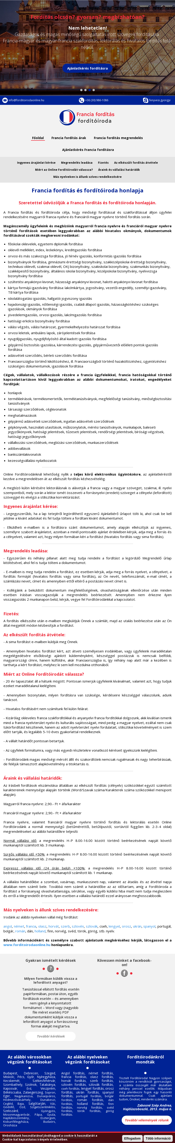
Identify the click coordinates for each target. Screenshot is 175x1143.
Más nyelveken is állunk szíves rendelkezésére (87, 177)
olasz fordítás (101, 1077)
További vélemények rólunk (147, 1120)
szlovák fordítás (101, 1084)
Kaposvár (10, 1088)
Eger (6, 1096)
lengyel (114, 926)
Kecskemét (11, 1080)
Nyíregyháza (46, 1077)
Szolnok (31, 1084)
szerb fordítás (101, 1080)
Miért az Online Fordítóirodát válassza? (64, 170)
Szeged (49, 1073)
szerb (65, 926)
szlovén (78, 926)
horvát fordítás (73, 1080)
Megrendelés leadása (77, 163)
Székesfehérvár (44, 1080)
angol (7, 926)
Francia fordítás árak (68, 138)
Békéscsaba (12, 1092)
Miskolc (8, 1077)
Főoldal (38, 138)
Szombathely (12, 1084)
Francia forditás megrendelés (118, 138)
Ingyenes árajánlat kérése (36, 163)
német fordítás (101, 1073)
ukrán (137, 926)
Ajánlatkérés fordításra (87, 68)
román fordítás (90, 1100)
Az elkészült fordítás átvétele (136, 163)
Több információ (158, 1138)
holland (40, 931)
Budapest (10, 1073)
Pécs (20, 1077)
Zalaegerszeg (33, 1092)
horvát (54, 926)
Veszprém (48, 1088)
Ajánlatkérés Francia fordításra (88, 149)
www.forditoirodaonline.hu (26, 944)
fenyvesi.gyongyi (159, 100)
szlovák (92, 926)
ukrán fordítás (87, 1092)
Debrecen (31, 1073)
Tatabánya (47, 1084)
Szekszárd (10, 1111)
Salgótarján (36, 1103)
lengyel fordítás (92, 1088)
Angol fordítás (73, 1073)
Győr (30, 1077)
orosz (126, 926)
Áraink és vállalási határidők (119, 170)
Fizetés (103, 163)
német (19, 926)
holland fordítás (90, 1104)
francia (31, 926)
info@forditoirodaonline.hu (26, 100)
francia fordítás (73, 1077)
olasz (42, 926)
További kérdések (51, 1036)
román (20, 931)
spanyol (149, 926)
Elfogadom (132, 1138)
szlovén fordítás (73, 1084)
